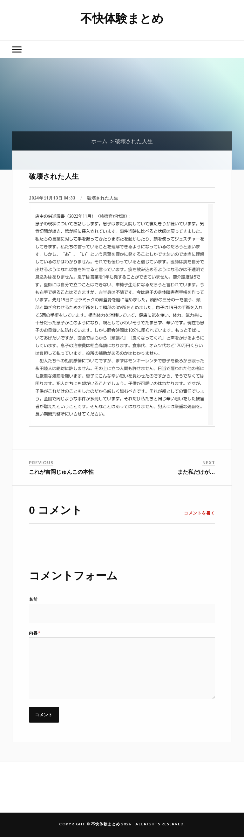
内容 (34, 633)
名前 (33, 599)
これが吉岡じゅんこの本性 (61, 472)
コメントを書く (199, 513)
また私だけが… (196, 472)
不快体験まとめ (122, 18)
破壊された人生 (59, 175)
